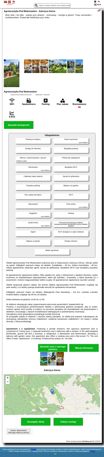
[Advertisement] (52, 39)
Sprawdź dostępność (19, 125)
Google (33, 449)
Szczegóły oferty (35, 422)
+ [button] (8, 378)
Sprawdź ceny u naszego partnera (53, 347)
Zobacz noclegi (68, 422)
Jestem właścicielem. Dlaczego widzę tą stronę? (18, 431)
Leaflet (84, 413)
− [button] (8, 382)
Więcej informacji (84, 348)
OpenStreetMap (94, 413)
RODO (92, 451)
